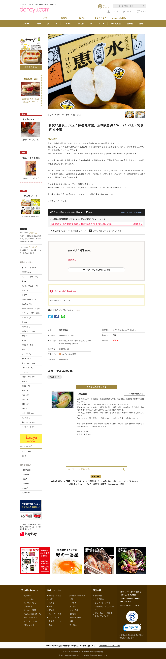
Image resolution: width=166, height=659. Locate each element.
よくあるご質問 (30, 610)
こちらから (78, 310)
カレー (101, 23)
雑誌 (141, 23)
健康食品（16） (27, 327)
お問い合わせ (29, 625)
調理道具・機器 (75, 617)
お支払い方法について (32, 614)
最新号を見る (30, 67)
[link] (132, 628)
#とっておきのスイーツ (133, 481)
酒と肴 (81, 23)
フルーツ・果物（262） (30, 277)
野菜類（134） (27, 272)
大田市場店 (63, 330)
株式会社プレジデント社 (109, 646)
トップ (50, 115)
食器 (71, 621)
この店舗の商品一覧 (135, 394)
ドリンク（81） (27, 318)
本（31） (25, 340)
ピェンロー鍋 (26, 451)
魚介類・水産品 (55, 596)
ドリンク (72, 603)
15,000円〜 (26, 493)
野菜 (39, 23)
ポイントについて (30, 621)
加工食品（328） (28, 304)
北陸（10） (26, 399)
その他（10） (27, 359)
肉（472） (25, 281)
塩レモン (25, 456)
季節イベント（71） (29, 422)
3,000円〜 (25, 474)
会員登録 (27, 596)
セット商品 (73, 610)
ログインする (29, 599)
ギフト (46, 18)
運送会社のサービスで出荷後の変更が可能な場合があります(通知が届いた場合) (81, 224)
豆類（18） (26, 290)
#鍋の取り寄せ (57, 481)
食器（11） (26, 349)
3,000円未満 (26, 470)
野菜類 (51, 610)
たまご (51, 603)
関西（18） (26, 395)
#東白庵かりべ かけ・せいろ (80, 484)
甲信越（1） (26, 386)
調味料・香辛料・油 (77, 596)
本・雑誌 (72, 625)
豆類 (51, 625)
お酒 (71, 599)
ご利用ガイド (29, 607)
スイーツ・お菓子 (56, 614)
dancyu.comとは (30, 603)
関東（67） (26, 381)
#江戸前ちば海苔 (99, 484)
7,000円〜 (25, 484)
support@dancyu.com (130, 598)
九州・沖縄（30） (28, 413)
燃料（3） (25, 336)
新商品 (64, 18)
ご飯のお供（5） (28, 368)
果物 (51, 607)
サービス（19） (27, 354)
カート (141, 11)
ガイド (127, 11)
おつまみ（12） (27, 372)
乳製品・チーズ (55, 621)
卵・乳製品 (116, 23)
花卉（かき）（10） (29, 363)
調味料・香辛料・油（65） (31, 309)
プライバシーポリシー (103, 603)
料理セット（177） (29, 331)
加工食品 (72, 607)
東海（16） (26, 390)
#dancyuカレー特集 (116, 484)
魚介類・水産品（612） (30, 286)
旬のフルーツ (54, 377)
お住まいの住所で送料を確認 (132, 212)
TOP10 (82, 18)
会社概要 (98, 596)
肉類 (51, 599)
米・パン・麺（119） (29, 268)
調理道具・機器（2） (29, 345)
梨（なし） (77, 115)
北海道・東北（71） (29, 377)
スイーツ (68, 23)
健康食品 (72, 614)
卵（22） (25, 295)
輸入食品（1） (27, 418)
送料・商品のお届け (31, 617)
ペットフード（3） (28, 427)
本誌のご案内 (101, 18)
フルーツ (27, 23)
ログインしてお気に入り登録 (96, 269)
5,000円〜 (25, 479)
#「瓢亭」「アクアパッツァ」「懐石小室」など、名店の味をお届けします (93, 481)
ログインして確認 (69, 354)
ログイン (112, 11)
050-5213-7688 (125, 602)
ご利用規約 (99, 599)
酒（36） (25, 322)
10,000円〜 (26, 488)
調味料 (130, 23)
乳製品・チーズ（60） (30, 299)
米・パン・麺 (54, 617)
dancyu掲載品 (119, 18)
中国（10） (26, 404)
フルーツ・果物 (63, 115)
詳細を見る (137, 224)
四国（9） (25, 409)
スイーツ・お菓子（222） (31, 313)
